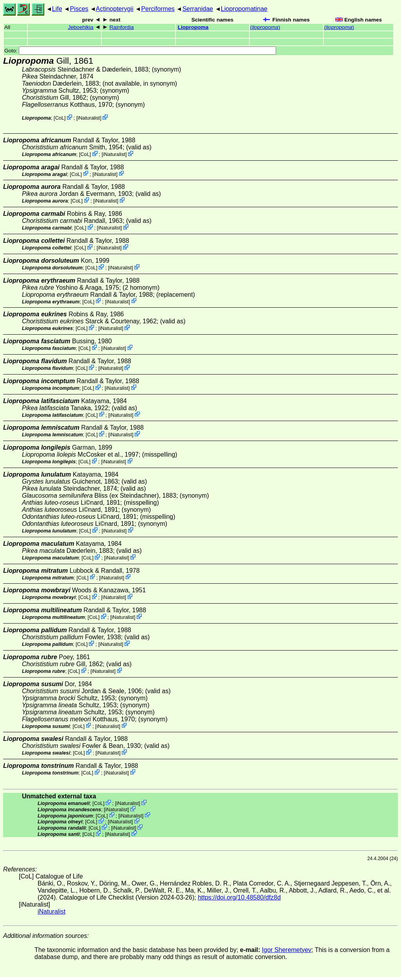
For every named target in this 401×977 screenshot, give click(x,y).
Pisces (79, 8)
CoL (59, 118)
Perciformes (157, 8)
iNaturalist (89, 118)
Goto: (140, 51)
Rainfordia (122, 27)
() (265, 27)
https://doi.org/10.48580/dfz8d (239, 897)
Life (57, 8)
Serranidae (197, 8)
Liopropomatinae (244, 8)
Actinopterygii (115, 8)
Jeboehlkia (80, 27)
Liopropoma (193, 27)
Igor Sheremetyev (286, 950)
